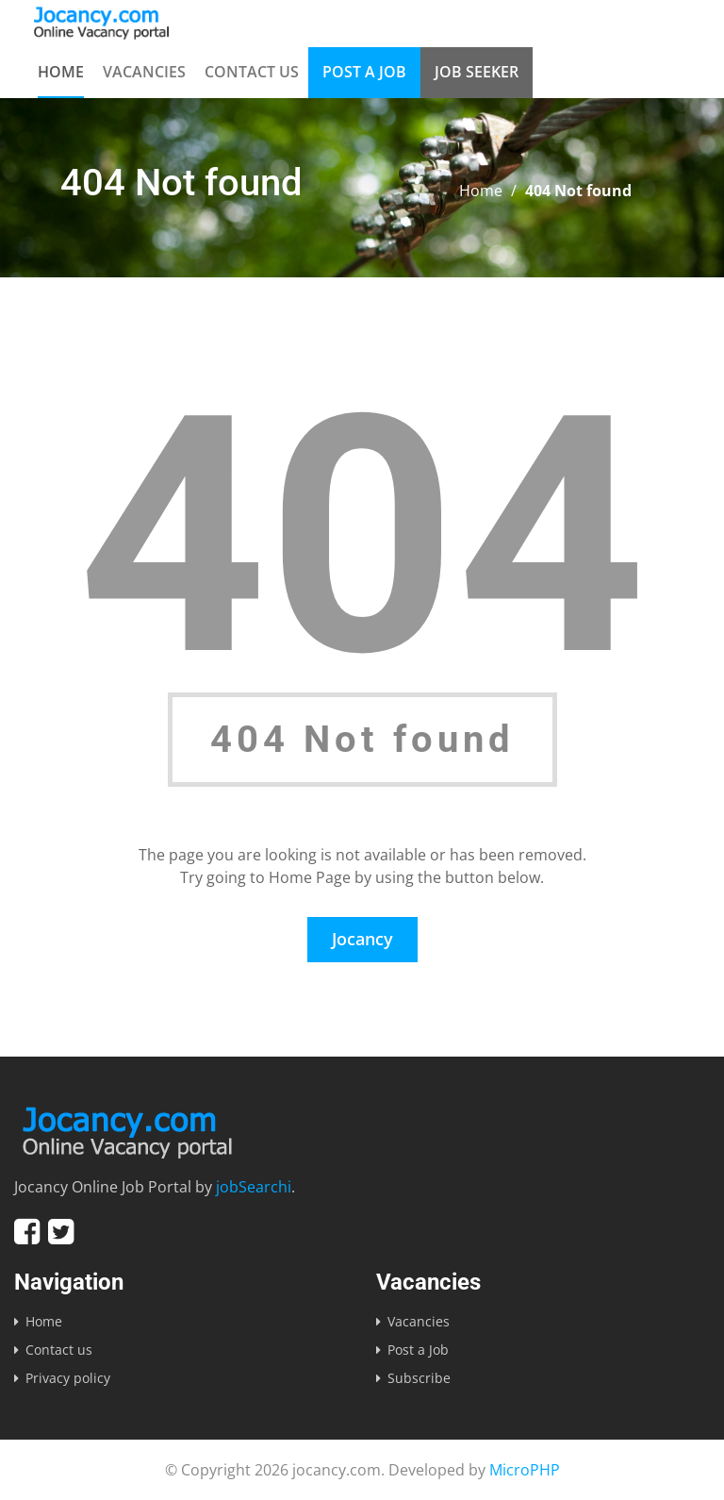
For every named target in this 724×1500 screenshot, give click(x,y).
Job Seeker (476, 71)
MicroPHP (524, 1469)
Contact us (252, 71)
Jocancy (362, 938)
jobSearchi (253, 1186)
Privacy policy (67, 1378)
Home (61, 71)
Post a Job (364, 71)
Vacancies (144, 71)
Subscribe (419, 1378)
